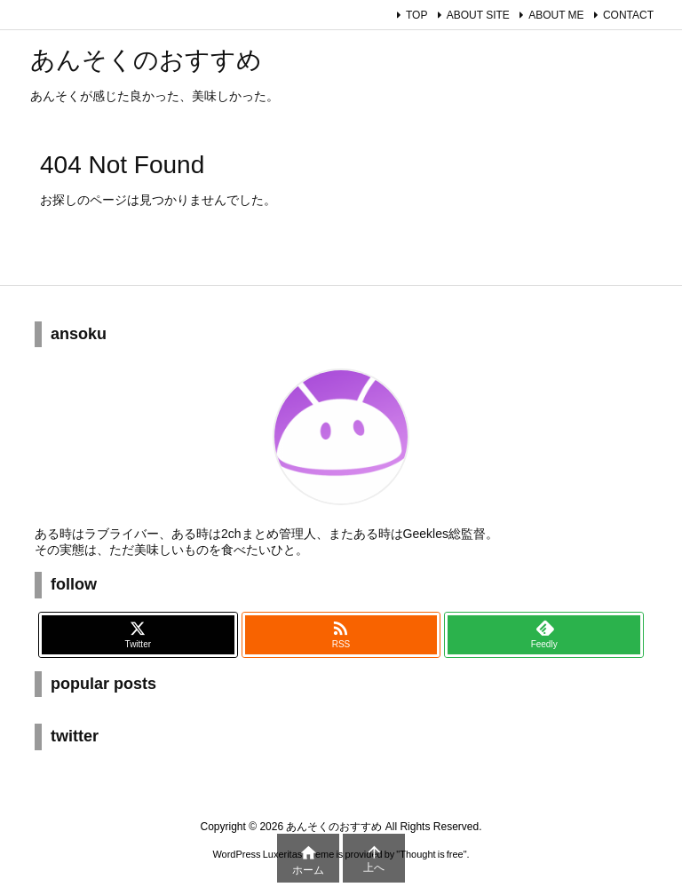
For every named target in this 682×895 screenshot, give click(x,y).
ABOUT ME (555, 15)
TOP (416, 15)
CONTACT (628, 15)
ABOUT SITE (478, 15)
